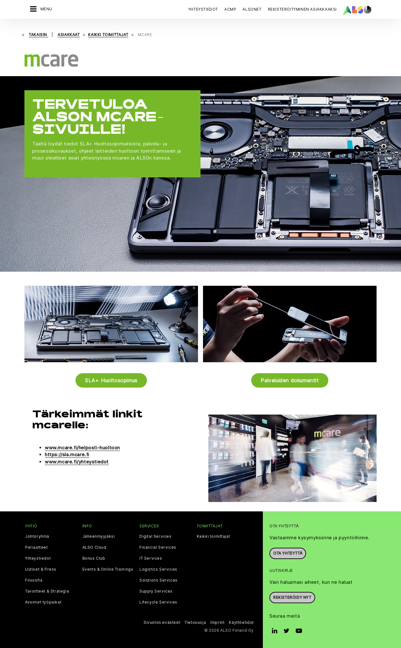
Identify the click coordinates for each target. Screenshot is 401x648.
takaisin (38, 34)
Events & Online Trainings (107, 569)
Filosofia (33, 580)
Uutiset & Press (40, 569)
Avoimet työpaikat (43, 602)
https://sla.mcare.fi (67, 454)
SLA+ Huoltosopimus (111, 380)
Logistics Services (158, 569)
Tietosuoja (195, 622)
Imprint (217, 622)
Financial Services (157, 547)
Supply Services (156, 591)
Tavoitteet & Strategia (47, 591)
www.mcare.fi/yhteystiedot (77, 462)
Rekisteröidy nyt (292, 597)
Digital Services (155, 536)
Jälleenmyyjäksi (98, 536)
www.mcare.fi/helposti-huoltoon (82, 448)
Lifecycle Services (158, 602)
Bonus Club (93, 558)
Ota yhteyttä (287, 553)
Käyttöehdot (241, 622)
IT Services (150, 558)
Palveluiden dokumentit (290, 380)
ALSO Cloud (94, 547)
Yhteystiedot (203, 9)
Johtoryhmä (37, 536)
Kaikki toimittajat (213, 536)
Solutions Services (158, 580)
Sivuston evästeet (161, 622)
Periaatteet (36, 547)
